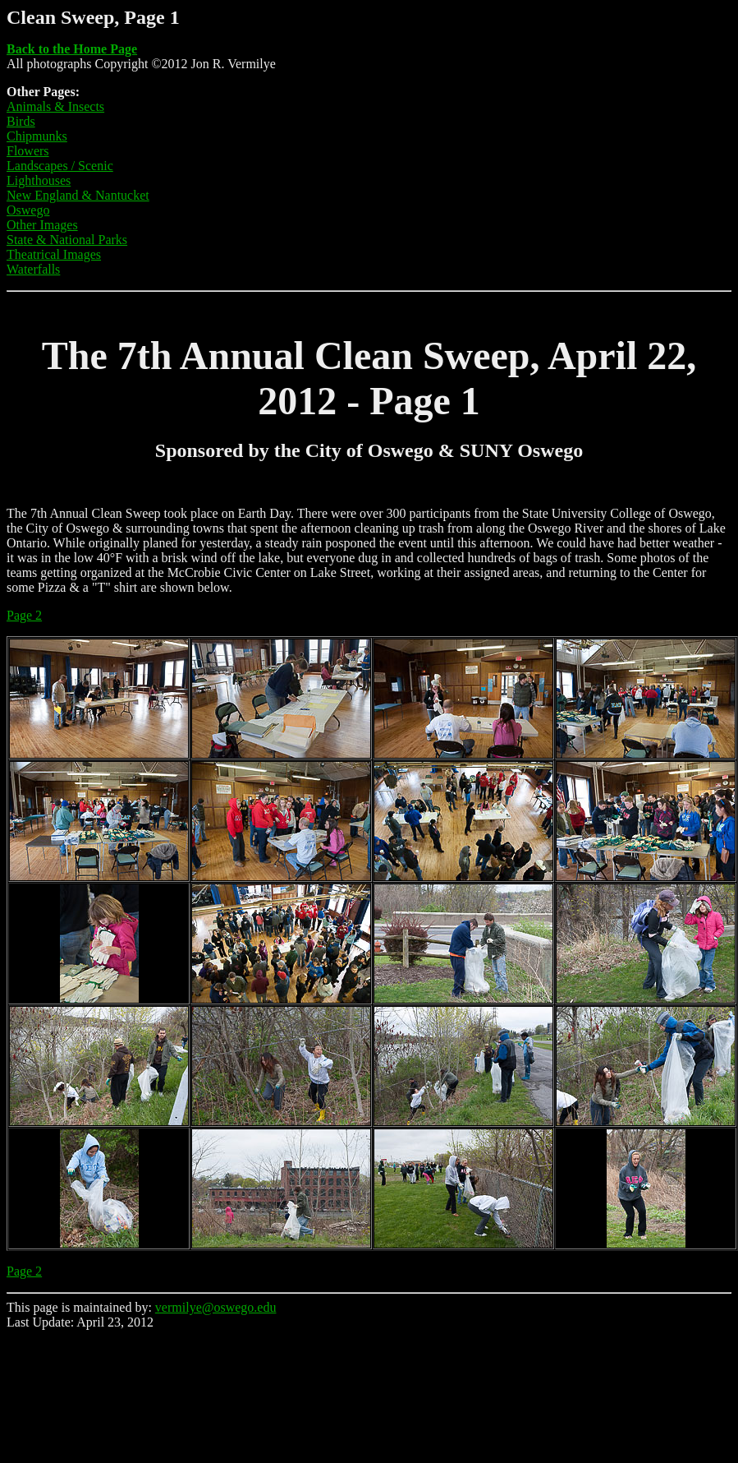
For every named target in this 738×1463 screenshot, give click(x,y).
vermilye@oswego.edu (216, 1307)
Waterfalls (33, 269)
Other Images (42, 225)
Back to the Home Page (72, 49)
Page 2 (24, 615)
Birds (21, 121)
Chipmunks (37, 136)
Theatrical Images (54, 254)
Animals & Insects (55, 106)
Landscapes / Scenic (60, 166)
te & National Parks (75, 240)
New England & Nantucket (78, 195)
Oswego (28, 210)
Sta (15, 240)
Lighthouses (39, 180)
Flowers (28, 151)
